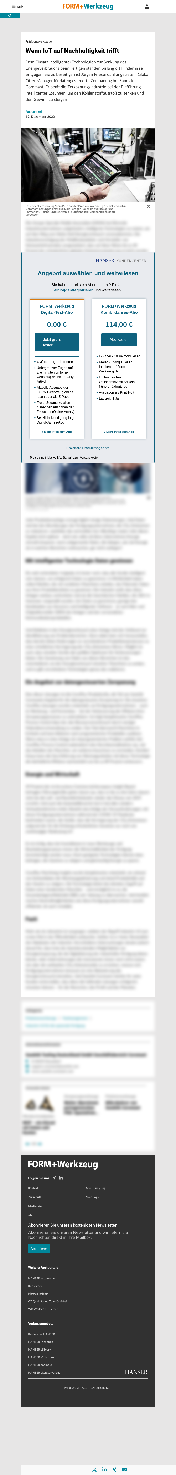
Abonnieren (39, 1443)
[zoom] (148, 219)
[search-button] (10, 15)
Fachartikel (34, 124)
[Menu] (17, 6)
